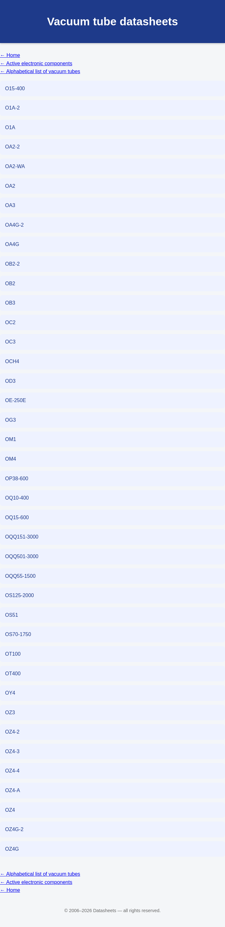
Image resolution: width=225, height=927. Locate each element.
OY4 (10, 693)
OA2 (10, 186)
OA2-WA (15, 166)
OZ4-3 (12, 751)
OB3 (10, 303)
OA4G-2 (14, 225)
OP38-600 (16, 478)
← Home (10, 55)
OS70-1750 (18, 634)
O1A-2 (12, 107)
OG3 (10, 420)
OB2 (10, 283)
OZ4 (10, 810)
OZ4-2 (12, 732)
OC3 (10, 341)
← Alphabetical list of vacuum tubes (40, 71)
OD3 (10, 381)
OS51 (11, 615)
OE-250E (15, 400)
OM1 (10, 439)
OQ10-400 (17, 498)
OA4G (12, 244)
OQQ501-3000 (21, 556)
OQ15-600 (17, 517)
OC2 (10, 322)
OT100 (13, 654)
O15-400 (15, 88)
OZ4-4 (12, 770)
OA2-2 (12, 146)
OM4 (10, 459)
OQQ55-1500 (20, 576)
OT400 (13, 673)
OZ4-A (12, 790)
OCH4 (12, 361)
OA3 (10, 205)
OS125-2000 (19, 595)
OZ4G (12, 849)
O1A (10, 127)
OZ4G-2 (14, 829)
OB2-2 (12, 264)
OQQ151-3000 (21, 536)
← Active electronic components (36, 63)
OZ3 (10, 712)
